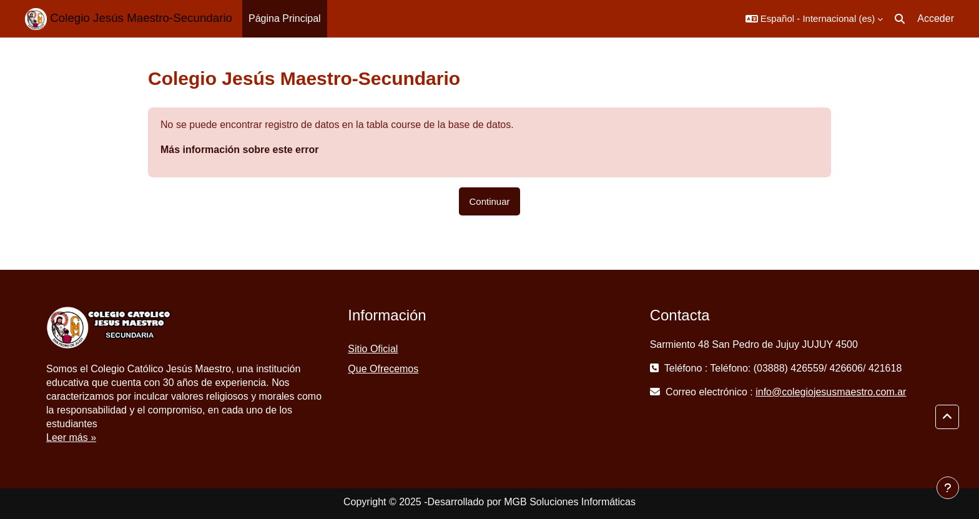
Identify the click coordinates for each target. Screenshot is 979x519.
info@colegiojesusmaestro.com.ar (830, 392)
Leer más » (71, 437)
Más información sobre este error (239, 149)
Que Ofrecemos (383, 368)
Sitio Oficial (373, 349)
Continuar (489, 201)
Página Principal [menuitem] (284, 18)
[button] (814, 18)
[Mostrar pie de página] (948, 488)
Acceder (935, 18)
